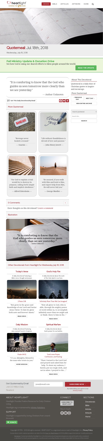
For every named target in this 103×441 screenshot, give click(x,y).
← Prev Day (77, 98)
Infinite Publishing (38, 407)
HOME (86, 4)
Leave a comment (45, 208)
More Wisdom (21, 364)
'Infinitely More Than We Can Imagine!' (53, 301)
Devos (46, 4)
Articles (64, 4)
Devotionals (90, 402)
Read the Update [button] (86, 68)
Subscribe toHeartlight (67, 403)
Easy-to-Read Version (52, 433)
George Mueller (53, 191)
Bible (54, 4)
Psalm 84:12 (22, 354)
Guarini (22, 145)
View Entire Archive (84, 103)
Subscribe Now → (77, 384)
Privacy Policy (77, 390)
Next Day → (90, 98)
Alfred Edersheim (21, 191)
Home (87, 416)
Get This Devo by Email (21, 101)
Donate (11, 422)
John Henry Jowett (53, 145)
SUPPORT (11, 411)
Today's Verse (22, 271)
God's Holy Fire (53, 271)
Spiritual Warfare (53, 324)
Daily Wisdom (22, 324)
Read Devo (22, 316)
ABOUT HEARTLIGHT (17, 397)
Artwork (76, 4)
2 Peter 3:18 (22, 301)
